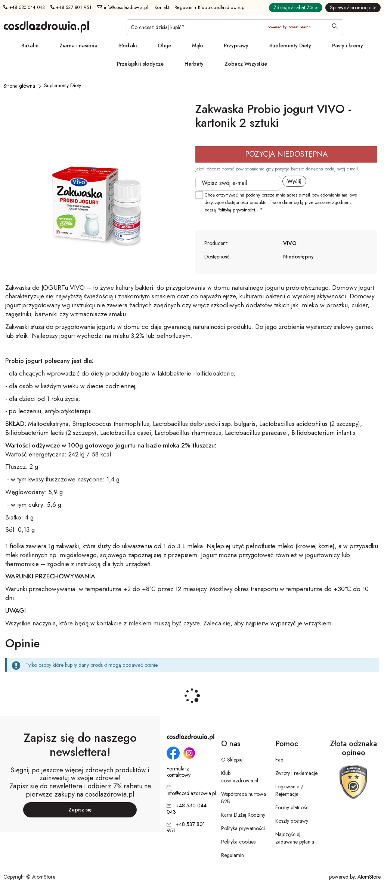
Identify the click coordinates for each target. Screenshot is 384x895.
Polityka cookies (238, 841)
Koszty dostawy (291, 821)
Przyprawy (236, 45)
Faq (279, 759)
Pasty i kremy (347, 45)
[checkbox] (199, 195)
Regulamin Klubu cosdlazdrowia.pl (209, 7)
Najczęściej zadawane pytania (294, 837)
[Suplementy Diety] (62, 85)
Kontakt (162, 7)
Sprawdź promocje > (353, 7)
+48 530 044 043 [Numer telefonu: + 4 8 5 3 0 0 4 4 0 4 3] (24, 7)
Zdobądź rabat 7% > (295, 7)
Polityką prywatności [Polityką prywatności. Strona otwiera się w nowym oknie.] (236, 210)
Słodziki (127, 45)
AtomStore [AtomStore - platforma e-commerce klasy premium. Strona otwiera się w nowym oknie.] (369, 876)
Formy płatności (292, 807)
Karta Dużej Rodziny (243, 815)
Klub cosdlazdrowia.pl (239, 776)
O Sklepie (231, 759)
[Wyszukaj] (335, 27)
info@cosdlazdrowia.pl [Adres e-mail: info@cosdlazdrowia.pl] (122, 7)
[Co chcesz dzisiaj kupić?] (235, 27)
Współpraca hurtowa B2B (243, 797)
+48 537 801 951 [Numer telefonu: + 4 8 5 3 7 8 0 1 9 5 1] (71, 7)
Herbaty (194, 63)
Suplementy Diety (290, 45)
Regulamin (232, 855)
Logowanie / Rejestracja (289, 790)
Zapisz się (80, 809)
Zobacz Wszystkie (245, 63)
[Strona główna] (19, 86)
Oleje (164, 45)
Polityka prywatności (243, 828)
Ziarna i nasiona (78, 45)
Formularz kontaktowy (179, 772)
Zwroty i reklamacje (296, 773)
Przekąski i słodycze (140, 63)
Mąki (197, 45)
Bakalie (29, 45)
